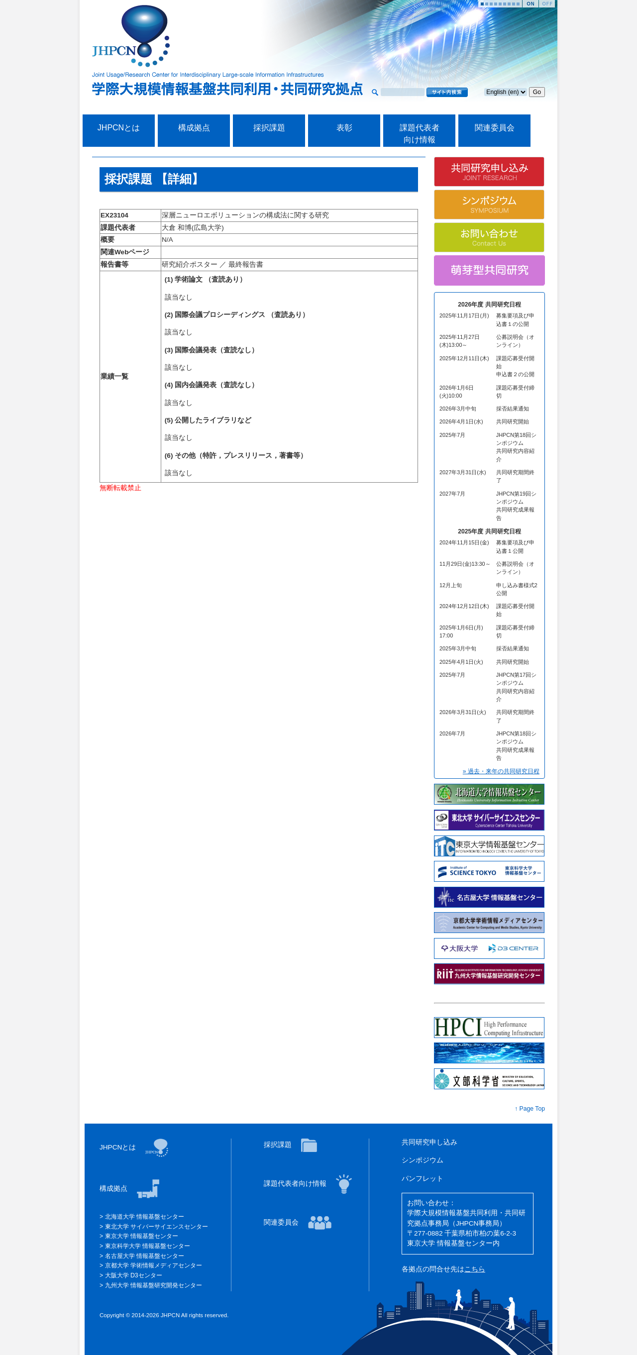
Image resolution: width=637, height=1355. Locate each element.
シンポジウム (422, 1160)
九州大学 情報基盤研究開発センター (152, 1285)
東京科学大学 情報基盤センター (146, 1246)
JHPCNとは (119, 127)
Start (530, 3)
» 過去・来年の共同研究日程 (501, 771)
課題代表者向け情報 (296, 1183)
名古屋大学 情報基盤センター (143, 1255)
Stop (547, 3)
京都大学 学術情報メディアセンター (152, 1265)
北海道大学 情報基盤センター (143, 1216)
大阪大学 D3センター (132, 1275)
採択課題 (269, 127)
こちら (474, 1269)
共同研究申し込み (429, 1142)
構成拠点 (194, 127)
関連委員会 (495, 127)
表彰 (344, 127)
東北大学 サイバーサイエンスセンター (155, 1226)
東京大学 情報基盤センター (140, 1236)
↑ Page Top (530, 1108)
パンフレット (422, 1178)
